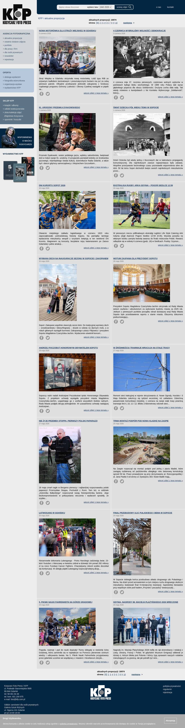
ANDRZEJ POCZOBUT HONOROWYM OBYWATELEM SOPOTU (68, 348)
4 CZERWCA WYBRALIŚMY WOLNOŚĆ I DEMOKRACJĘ (139, 31)
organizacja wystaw (13, 84)
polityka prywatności (172, 686)
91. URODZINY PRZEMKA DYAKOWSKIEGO (59, 107)
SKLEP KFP (8, 101)
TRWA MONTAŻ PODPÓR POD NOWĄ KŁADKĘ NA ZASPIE (141, 421)
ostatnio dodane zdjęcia (15, 42)
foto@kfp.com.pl (18, 699)
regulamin (167, 689)
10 (116, 23)
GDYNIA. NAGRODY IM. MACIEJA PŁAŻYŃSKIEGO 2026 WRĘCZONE (145, 602)
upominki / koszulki (13, 119)
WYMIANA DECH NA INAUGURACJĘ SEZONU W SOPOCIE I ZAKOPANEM (73, 258)
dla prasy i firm (11, 49)
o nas (158, 7)
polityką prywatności (68, 724)
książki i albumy (11, 105)
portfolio (8, 45)
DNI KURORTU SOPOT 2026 (52, 185)
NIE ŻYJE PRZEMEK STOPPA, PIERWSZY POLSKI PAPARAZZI (68, 421)
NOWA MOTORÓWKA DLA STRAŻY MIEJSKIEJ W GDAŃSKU (67, 31)
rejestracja (9, 59)
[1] (97, 23)
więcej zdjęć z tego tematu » (96, 93)
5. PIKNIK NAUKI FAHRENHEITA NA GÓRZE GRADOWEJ (65, 602)
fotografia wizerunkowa (15, 80)
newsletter (9, 56)
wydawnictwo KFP (13, 88)
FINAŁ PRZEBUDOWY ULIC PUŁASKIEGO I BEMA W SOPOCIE (142, 513)
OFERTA (7, 72)
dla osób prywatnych (14, 52)
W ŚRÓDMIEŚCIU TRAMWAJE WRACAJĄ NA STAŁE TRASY (141, 348)
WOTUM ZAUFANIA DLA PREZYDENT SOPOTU (135, 258)
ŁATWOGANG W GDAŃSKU (52, 513)
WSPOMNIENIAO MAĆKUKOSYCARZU (24, 140)
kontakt (170, 7)
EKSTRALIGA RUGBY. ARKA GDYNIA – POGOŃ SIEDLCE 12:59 (143, 185)
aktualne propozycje (13, 38)
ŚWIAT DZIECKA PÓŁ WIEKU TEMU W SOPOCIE (136, 107)
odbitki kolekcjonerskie (14, 109)
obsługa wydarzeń (13, 77)
